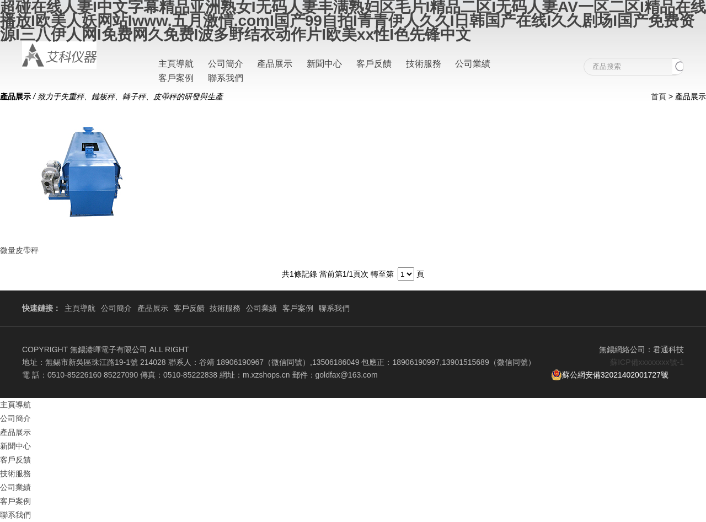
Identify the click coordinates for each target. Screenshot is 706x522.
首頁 (658, 96)
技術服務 (423, 63)
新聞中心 (324, 63)
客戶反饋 (374, 63)
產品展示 (274, 63)
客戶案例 (176, 78)
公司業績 (472, 63)
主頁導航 (176, 63)
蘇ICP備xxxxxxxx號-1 (647, 362)
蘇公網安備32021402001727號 (609, 374)
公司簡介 (225, 63)
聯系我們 (225, 78)
